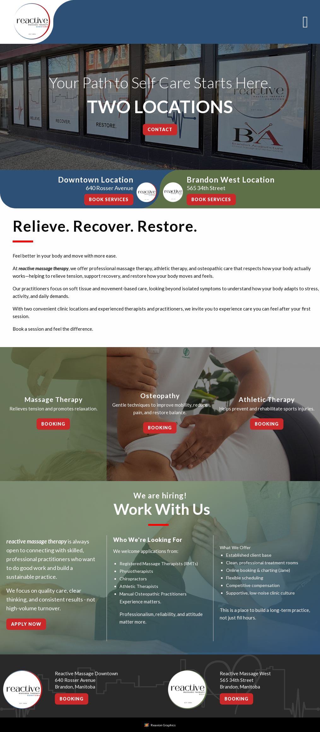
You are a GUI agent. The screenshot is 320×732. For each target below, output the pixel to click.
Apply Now (26, 624)
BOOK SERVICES (109, 199)
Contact (160, 129)
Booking (53, 424)
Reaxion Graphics (163, 725)
